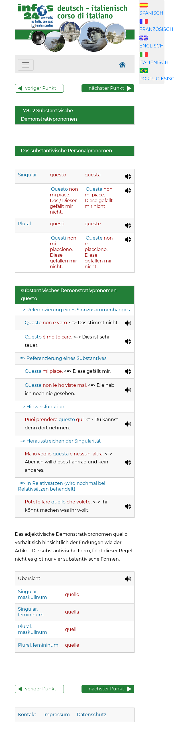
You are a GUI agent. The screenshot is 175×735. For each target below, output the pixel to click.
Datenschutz (91, 714)
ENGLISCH (151, 46)
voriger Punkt (40, 88)
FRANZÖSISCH (156, 29)
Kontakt (28, 714)
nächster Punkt (106, 88)
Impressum (56, 714)
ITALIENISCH (153, 62)
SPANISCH (151, 13)
